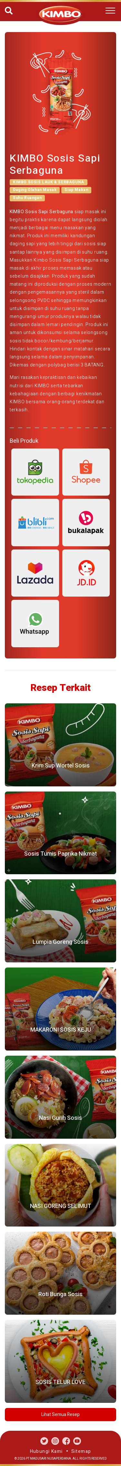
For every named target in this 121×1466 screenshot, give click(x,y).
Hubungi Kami (46, 1451)
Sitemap (81, 1451)
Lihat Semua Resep (60, 1414)
